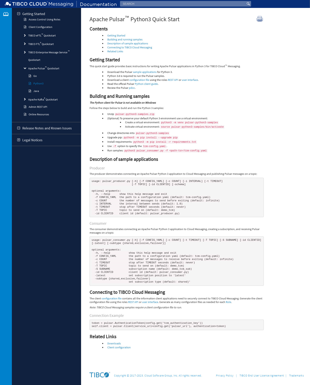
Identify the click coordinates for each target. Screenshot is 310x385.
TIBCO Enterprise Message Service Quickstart (49, 56)
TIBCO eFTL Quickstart (42, 35)
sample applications (145, 72)
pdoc (132, 88)
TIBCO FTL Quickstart (41, 44)
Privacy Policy (224, 375)
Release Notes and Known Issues (47, 128)
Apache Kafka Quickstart (43, 99)
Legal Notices (32, 140)
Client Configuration (40, 27)
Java (36, 91)
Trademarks (296, 375)
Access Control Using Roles (44, 19)
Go (35, 76)
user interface (190, 80)
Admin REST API (38, 107)
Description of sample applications (127, 43)
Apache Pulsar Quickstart (43, 68)
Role (228, 312)
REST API (173, 80)
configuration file (139, 80)
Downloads (114, 354)
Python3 (38, 83)
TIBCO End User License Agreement (262, 375)
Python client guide (146, 84)
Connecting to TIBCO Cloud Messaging (129, 47)
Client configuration (119, 358)
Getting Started (33, 14)
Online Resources (39, 114)
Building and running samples (125, 39)
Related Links (115, 51)
